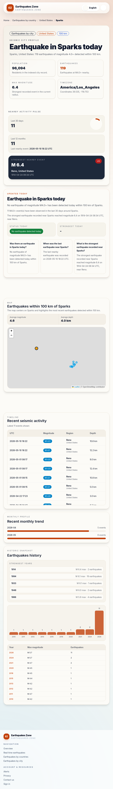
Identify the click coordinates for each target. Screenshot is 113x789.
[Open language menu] (89, 8)
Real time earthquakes (14, 752)
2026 (11, 652)
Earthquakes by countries (16, 757)
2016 (11, 673)
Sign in (7, 784)
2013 (11, 683)
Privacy (7, 775)
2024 (11, 658)
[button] (11, 331)
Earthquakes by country (24, 20)
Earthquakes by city (23, 33)
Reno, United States (22, 171)
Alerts (6, 771)
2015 (11, 678)
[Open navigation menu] (103, 8)
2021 (11, 663)
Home (6, 20)
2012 (11, 689)
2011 (11, 694)
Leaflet (75, 387)
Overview (8, 748)
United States (46, 20)
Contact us (9, 780)
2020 (11, 668)
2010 (11, 699)
